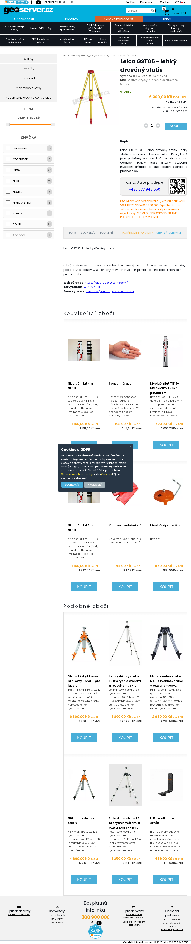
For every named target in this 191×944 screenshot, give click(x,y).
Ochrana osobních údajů (77, 474)
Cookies (106, 474)
